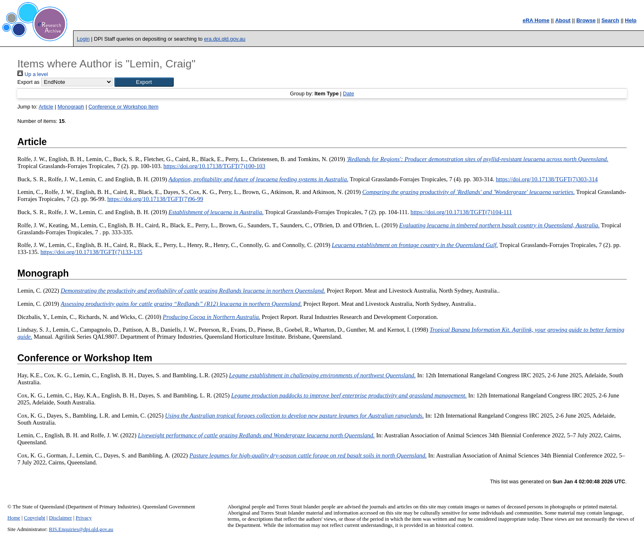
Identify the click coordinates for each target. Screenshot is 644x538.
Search (610, 20)
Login (83, 39)
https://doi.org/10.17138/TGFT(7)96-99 (155, 199)
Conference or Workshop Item (123, 107)
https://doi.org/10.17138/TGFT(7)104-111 (461, 212)
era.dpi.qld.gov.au (225, 39)
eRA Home (535, 20)
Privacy (84, 518)
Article (46, 107)
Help (631, 20)
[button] (144, 82)
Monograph (71, 107)
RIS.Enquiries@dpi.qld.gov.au (81, 529)
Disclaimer (60, 518)
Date (348, 93)
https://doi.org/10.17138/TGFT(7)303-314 (547, 179)
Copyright (34, 518)
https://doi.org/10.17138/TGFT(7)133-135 (91, 252)
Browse (586, 20)
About (563, 20)
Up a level (32, 74)
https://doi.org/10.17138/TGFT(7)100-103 (214, 166)
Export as (28, 82)
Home (13, 518)
